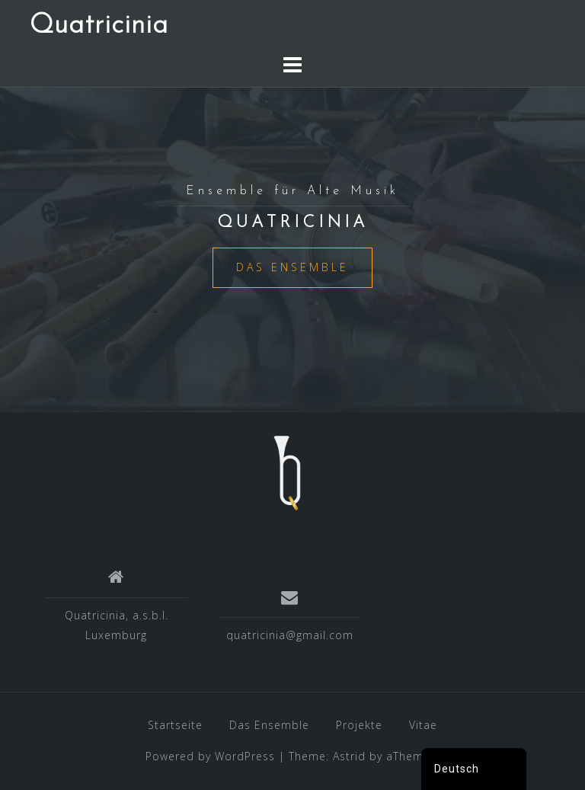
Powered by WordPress (210, 756)
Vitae (423, 725)
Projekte (359, 725)
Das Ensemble (292, 267)
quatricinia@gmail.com (289, 635)
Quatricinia (99, 26)
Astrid (349, 756)
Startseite (175, 725)
